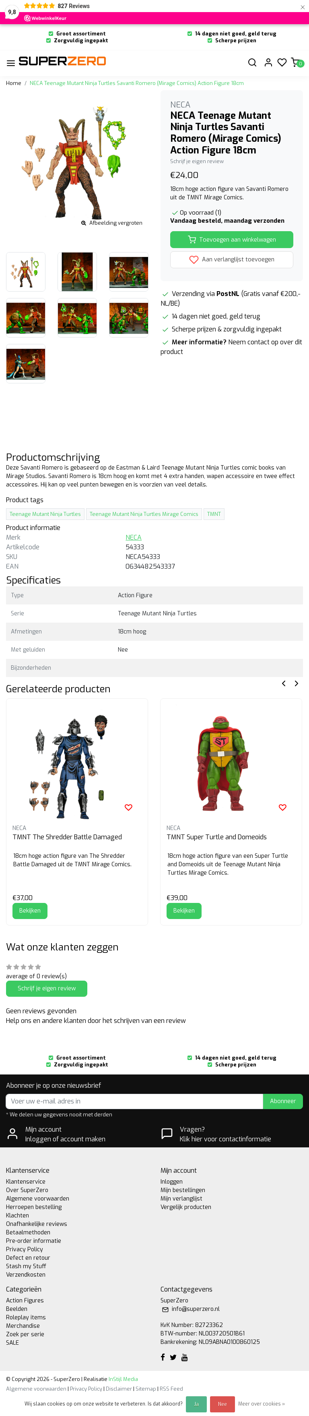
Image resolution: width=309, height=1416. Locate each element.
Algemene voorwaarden (37, 1199)
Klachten (17, 1215)
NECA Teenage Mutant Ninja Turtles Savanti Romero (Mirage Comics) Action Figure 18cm (137, 83)
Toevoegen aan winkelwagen (232, 239)
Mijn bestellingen (183, 1190)
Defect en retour (28, 1258)
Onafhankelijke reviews (36, 1224)
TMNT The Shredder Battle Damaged (67, 837)
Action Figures (25, 1300)
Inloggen (172, 1182)
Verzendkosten (25, 1275)
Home (13, 83)
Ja (196, 1404)
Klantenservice (25, 1182)
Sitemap (146, 1388)
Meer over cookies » (261, 1404)
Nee (222, 1404)
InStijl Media (122, 1379)
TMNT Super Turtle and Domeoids (217, 837)
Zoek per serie (25, 1334)
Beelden (16, 1309)
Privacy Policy (24, 1249)
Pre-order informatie (33, 1241)
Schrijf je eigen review (197, 161)
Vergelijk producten (186, 1207)
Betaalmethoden (28, 1232)
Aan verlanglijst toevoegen (231, 260)
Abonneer (283, 1101)
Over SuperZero (27, 1190)
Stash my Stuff (26, 1266)
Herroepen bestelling (34, 1207)
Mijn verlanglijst (181, 1199)
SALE (12, 1343)
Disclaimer (119, 1388)
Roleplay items (26, 1317)
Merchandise (23, 1326)
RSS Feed (171, 1388)
